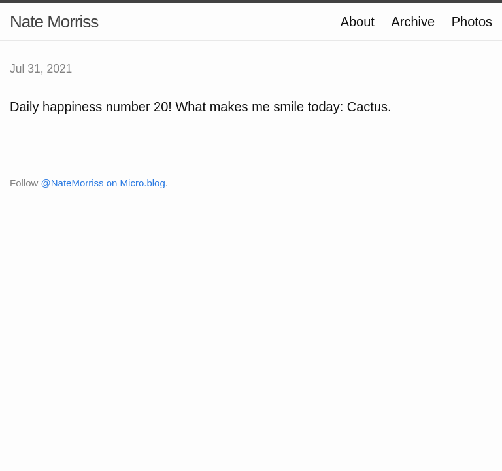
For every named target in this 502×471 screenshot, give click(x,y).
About (358, 21)
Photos (472, 21)
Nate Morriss (54, 21)
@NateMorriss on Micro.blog (103, 182)
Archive (413, 21)
